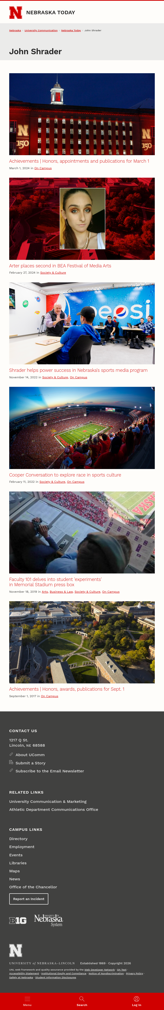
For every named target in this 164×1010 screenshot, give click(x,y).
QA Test (121, 969)
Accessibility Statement (24, 973)
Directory (18, 838)
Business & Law (61, 591)
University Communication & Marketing (47, 801)
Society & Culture (53, 272)
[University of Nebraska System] (49, 920)
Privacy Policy (134, 973)
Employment (21, 846)
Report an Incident (28, 899)
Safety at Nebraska (21, 977)
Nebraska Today (50, 12)
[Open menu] (27, 1001)
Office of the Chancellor (33, 887)
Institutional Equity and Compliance (63, 973)
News (14, 879)
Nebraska (15, 30)
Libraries (18, 863)
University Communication (41, 30)
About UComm (30, 754)
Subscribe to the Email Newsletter (49, 771)
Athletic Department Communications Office (53, 809)
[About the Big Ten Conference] (17, 920)
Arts (45, 591)
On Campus (43, 168)
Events (16, 855)
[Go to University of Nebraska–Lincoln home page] (15, 12)
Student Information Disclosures (55, 977)
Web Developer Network (99, 969)
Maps (14, 871)
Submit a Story (30, 763)
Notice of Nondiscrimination (106, 973)
